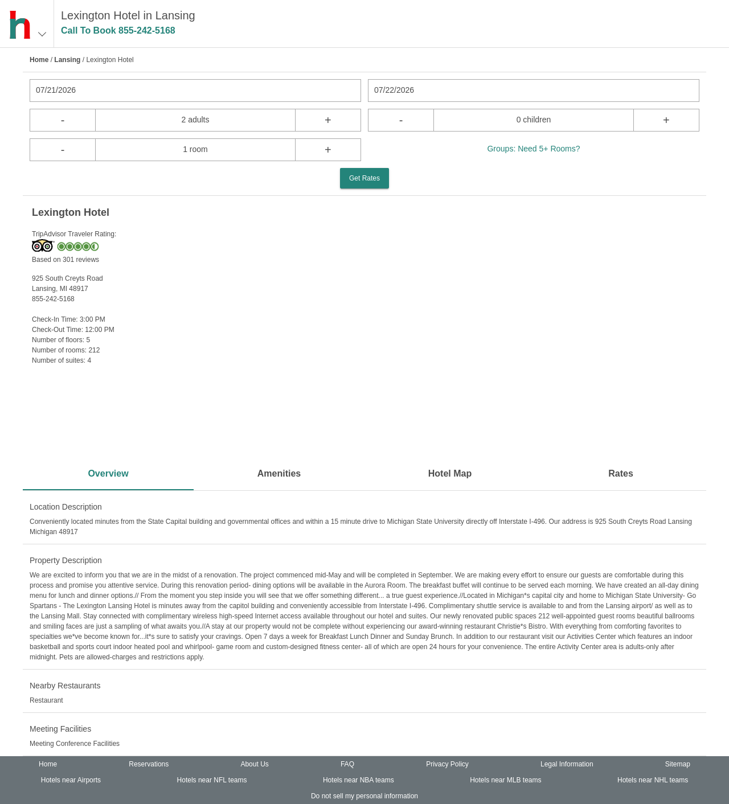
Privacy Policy (447, 764)
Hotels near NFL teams (212, 780)
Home (39, 60)
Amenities (279, 473)
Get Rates (364, 178)
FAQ (347, 764)
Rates (620, 473)
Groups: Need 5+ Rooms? (533, 148)
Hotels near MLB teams (505, 780)
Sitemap (677, 764)
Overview (108, 473)
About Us (254, 764)
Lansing (67, 60)
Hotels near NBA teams (358, 780)
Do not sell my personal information (364, 796)
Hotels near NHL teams (652, 780)
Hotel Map (450, 473)
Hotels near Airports (71, 780)
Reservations (149, 764)
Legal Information (566, 764)
